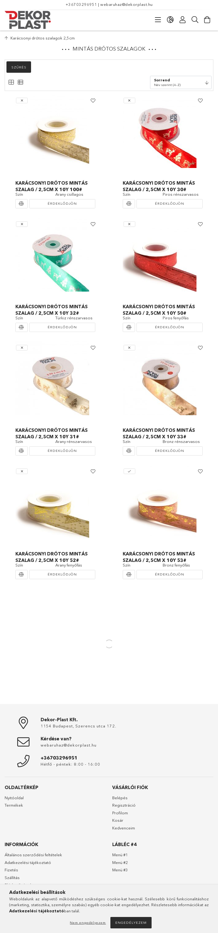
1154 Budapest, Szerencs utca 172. (78, 725)
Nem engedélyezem (88, 922)
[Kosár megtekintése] (207, 20)
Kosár (117, 820)
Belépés (120, 797)
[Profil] (182, 20)
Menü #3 (120, 869)
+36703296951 (81, 4)
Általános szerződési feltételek (33, 854)
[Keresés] (195, 20)
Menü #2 (120, 862)
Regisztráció (124, 805)
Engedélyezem (131, 922)
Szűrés (18, 67)
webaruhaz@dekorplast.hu (126, 4)
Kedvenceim (123, 827)
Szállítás (12, 877)
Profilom (120, 812)
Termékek (14, 805)
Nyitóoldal (14, 797)
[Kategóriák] (158, 20)
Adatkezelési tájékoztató (28, 862)
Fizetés (11, 869)
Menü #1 (120, 854)
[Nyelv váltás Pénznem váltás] (170, 20)
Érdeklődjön (62, 203)
